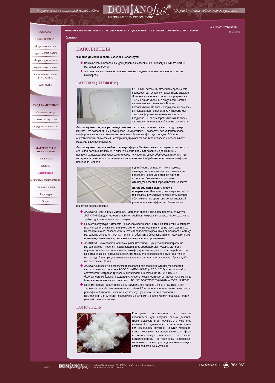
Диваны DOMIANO (46, 38)
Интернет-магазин (78, 30)
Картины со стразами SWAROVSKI (45, 76)
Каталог (98, 30)
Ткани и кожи (45, 158)
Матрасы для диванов (46, 60)
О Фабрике (174, 30)
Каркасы (45, 165)
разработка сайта (222, 364)
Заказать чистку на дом (45, 119)
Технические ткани (45, 186)
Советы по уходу (46, 112)
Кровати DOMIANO (46, 53)
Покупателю (156, 30)
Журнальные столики (45, 67)
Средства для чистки (45, 126)
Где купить (138, 30)
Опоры (45, 201)
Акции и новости (117, 30)
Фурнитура (46, 194)
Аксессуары (45, 84)
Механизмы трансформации (45, 179)
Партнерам (190, 30)
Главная (71, 37)
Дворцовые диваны (45, 46)
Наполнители (45, 172)
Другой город (234, 31)
